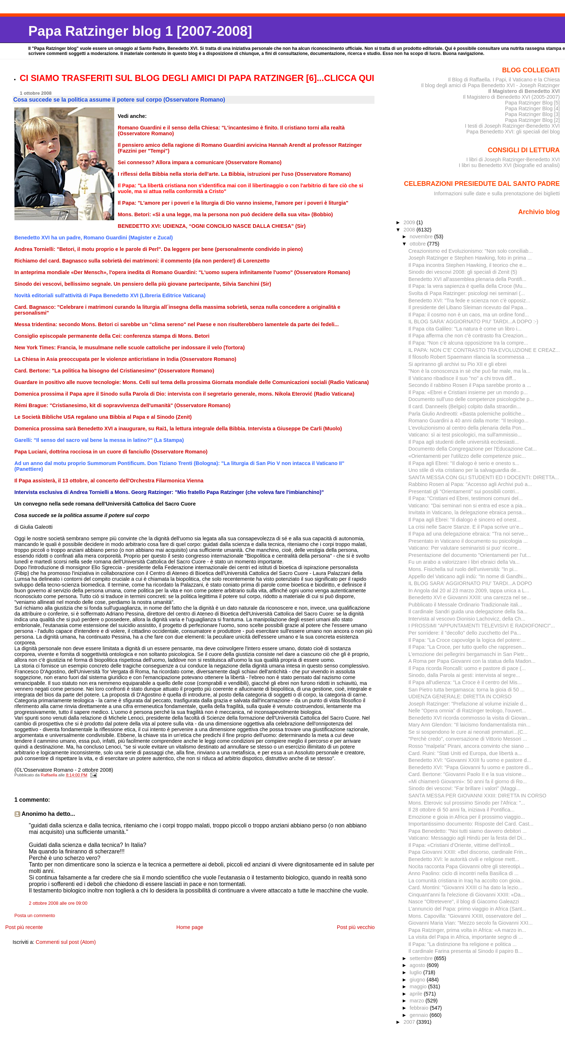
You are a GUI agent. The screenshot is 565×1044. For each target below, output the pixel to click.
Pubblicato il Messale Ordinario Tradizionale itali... (465, 605)
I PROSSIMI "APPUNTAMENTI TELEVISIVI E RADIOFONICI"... (481, 625)
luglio (416, 972)
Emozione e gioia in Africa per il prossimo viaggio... (466, 817)
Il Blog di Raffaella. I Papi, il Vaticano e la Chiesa (504, 79)
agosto (418, 965)
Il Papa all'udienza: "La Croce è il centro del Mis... (465, 682)
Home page (189, 927)
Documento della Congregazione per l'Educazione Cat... (472, 449)
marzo (417, 1000)
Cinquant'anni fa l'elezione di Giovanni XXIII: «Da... (466, 895)
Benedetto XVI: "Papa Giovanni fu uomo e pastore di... (470, 767)
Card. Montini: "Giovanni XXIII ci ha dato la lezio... (465, 887)
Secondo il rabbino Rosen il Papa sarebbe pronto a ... (469, 385)
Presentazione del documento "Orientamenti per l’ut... (469, 555)
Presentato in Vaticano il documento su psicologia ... (468, 541)
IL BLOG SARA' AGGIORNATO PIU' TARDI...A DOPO (470, 583)
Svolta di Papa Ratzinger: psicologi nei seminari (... (466, 293)
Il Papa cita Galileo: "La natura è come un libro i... (465, 329)
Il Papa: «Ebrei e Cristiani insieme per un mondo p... (468, 392)
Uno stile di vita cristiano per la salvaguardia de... (464, 470)
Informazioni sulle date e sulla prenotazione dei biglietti (497, 193)
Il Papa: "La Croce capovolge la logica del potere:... (467, 640)
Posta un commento (34, 915)
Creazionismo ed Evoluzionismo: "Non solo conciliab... (470, 251)
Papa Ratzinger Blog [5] (532, 103)
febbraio (420, 1008)
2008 (409, 230)
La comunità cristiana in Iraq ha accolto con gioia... (466, 880)
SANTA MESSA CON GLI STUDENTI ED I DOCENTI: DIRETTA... (483, 477)
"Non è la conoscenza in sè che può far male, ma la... (469, 371)
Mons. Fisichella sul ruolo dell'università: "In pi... (463, 569)
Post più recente (24, 927)
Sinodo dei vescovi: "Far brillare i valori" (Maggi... (464, 788)
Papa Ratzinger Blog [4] (532, 108)
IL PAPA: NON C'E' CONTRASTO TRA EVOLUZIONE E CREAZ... (484, 350)
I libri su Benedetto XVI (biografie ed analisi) (509, 165)
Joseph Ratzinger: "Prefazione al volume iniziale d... (467, 704)
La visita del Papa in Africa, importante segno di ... (465, 937)
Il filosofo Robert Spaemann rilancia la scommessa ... (469, 357)
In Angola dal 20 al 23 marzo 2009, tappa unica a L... (468, 590)
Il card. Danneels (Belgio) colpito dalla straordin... (464, 406)
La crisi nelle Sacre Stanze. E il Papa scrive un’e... (465, 527)
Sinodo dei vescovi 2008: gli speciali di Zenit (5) (462, 272)
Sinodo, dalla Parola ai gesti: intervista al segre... (464, 675)
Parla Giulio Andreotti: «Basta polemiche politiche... (467, 414)
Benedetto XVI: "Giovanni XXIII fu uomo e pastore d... (469, 760)
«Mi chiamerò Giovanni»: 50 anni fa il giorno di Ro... (467, 781)
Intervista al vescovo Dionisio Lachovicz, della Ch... (467, 619)
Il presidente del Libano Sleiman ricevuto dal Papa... (467, 307)
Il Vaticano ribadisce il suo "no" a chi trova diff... (462, 378)
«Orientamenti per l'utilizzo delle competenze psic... (467, 456)
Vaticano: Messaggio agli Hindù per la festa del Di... (467, 838)
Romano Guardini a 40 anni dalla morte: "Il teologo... (468, 420)
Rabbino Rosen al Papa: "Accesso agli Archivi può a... (470, 484)
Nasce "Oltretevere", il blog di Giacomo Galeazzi (463, 901)
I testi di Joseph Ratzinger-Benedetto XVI (512, 126)
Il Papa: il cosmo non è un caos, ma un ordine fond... (468, 315)
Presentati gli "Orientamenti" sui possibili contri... (463, 491)
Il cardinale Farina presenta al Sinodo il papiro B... (465, 951)
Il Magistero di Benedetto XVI (524, 91)
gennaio (419, 1015)
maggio (419, 986)
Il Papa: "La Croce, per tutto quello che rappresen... (467, 647)
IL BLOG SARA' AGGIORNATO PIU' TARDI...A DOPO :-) (473, 321)
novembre (422, 236)
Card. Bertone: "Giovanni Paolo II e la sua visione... (467, 774)
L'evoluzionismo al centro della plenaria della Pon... (467, 428)
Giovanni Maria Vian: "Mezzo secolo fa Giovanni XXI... (470, 923)
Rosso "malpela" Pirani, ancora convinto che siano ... (469, 746)
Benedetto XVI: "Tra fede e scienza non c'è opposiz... (469, 300)
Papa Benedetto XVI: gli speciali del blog (513, 132)
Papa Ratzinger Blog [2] (532, 120)
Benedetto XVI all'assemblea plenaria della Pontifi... (467, 279)
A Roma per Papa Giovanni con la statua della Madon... (472, 661)
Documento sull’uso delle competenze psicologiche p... (471, 399)
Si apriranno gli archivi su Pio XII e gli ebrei (457, 364)
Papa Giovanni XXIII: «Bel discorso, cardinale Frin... (467, 852)
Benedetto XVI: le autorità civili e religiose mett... (463, 859)
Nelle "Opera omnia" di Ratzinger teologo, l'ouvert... (467, 710)
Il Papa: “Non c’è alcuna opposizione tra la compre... (468, 343)
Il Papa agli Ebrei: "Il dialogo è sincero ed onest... (464, 520)
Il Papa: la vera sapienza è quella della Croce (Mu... (467, 286)
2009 (409, 222)
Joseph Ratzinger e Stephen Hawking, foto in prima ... (470, 258)
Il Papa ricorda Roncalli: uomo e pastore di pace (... (467, 668)
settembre (422, 958)
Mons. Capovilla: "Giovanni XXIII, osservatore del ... (467, 916)
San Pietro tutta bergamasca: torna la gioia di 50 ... (466, 690)
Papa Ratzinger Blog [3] (532, 114)
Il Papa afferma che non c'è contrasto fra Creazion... (468, 335)
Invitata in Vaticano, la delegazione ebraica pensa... (467, 512)
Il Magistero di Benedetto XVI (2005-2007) (511, 97)
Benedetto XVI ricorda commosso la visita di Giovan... (470, 718)
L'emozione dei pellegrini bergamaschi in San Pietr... (468, 654)
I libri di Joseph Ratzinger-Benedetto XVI (513, 159)
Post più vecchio (356, 927)
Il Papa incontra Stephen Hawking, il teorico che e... (467, 265)
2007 (409, 1022)
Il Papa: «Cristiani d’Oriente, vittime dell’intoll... (461, 845)
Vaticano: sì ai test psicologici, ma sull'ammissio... (465, 435)
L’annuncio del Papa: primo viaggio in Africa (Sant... (467, 909)
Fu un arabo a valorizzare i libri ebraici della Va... (464, 562)
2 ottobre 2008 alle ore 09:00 (58, 903)
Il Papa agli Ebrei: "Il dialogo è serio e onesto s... (463, 463)
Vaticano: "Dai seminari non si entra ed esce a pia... (467, 505)
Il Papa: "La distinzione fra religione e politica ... (462, 944)
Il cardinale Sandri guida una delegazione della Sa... (468, 611)
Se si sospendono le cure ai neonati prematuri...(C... (467, 732)
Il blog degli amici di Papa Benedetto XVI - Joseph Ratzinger (490, 85)
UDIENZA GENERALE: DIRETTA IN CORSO (460, 696)
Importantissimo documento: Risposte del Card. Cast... (471, 824)
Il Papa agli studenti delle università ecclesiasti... (463, 442)
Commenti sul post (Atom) (66, 942)
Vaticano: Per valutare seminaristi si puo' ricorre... (465, 548)
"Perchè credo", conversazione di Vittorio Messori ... (467, 739)
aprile (417, 994)
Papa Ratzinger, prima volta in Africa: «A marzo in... (467, 930)
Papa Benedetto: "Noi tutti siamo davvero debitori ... (467, 831)
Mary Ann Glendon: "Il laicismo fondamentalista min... (469, 725)
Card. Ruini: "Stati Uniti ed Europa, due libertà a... (465, 753)
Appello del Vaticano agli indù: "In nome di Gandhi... (467, 576)
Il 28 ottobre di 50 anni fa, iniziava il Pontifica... (461, 810)
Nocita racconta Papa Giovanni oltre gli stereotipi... (466, 866)
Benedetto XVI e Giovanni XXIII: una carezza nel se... (469, 597)
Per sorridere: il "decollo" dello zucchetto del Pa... (464, 633)
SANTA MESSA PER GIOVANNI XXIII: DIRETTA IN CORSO (477, 795)
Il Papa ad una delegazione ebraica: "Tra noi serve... (468, 534)
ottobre (418, 244)
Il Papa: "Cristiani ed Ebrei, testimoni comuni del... (465, 498)
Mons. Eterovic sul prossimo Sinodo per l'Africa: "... (466, 803)
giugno (418, 980)
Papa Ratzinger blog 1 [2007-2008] (140, 31)
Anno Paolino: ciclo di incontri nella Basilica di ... (463, 873)
